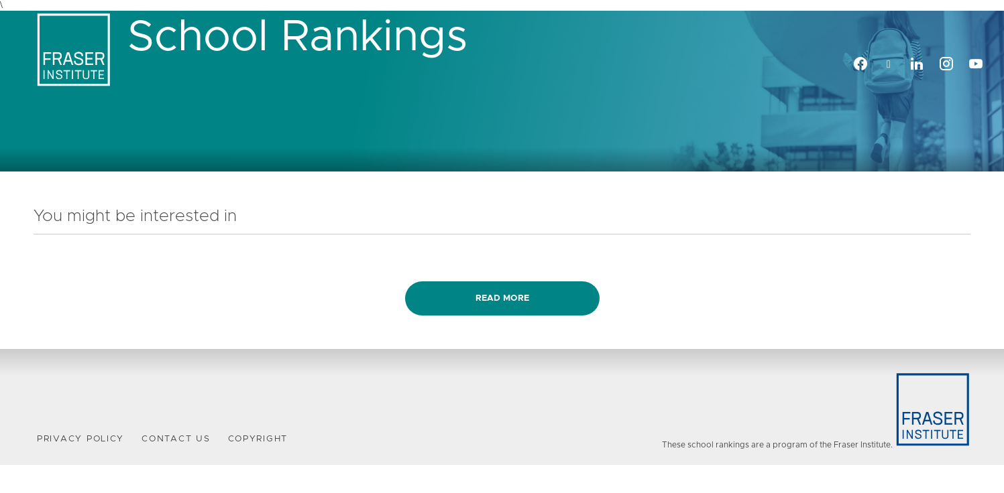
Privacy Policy (80, 439)
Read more (502, 298)
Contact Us (176, 439)
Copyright (258, 439)
